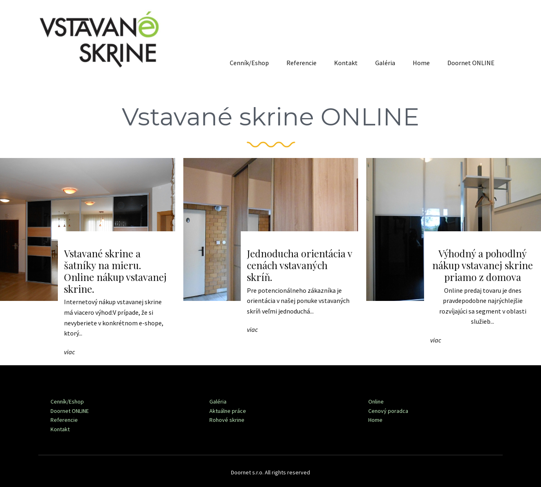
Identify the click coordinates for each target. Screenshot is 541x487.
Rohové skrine (226, 419)
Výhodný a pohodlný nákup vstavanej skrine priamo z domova (482, 265)
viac (69, 352)
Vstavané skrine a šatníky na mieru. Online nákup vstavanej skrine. (115, 271)
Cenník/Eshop (249, 63)
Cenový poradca (388, 411)
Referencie (301, 63)
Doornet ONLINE (471, 63)
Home (421, 63)
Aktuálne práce (227, 411)
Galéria (385, 63)
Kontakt (346, 63)
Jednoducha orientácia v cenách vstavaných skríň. (299, 265)
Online (376, 401)
